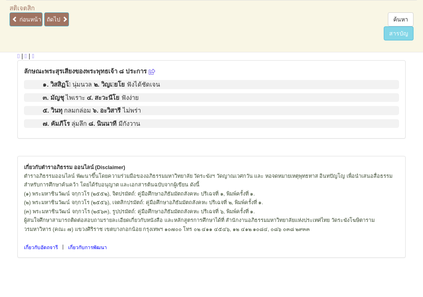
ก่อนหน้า (26, 19)
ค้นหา (400, 19)
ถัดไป (57, 19)
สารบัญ (398, 33)
